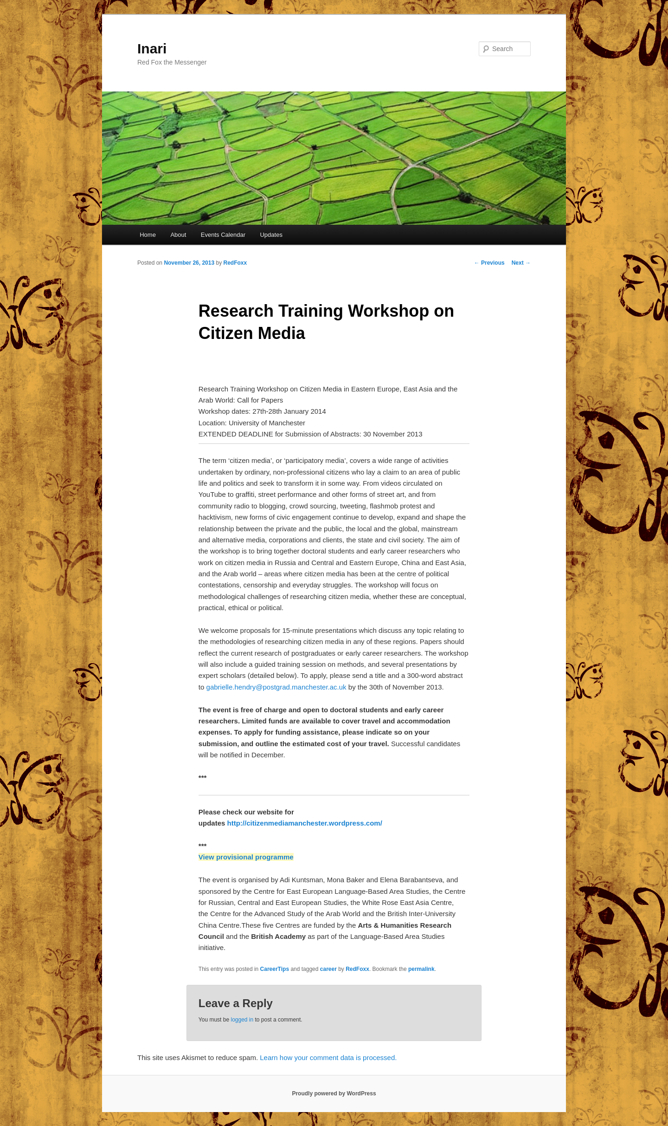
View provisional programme (246, 857)
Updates (271, 234)
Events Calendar (223, 234)
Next (521, 263)
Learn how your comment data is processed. (328, 1057)
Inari (152, 48)
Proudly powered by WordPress (334, 1093)
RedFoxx (235, 263)
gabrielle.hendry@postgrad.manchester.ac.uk (276, 687)
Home (148, 234)
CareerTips (274, 969)
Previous (489, 263)
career (328, 969)
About (178, 234)
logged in (242, 1019)
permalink (421, 969)
